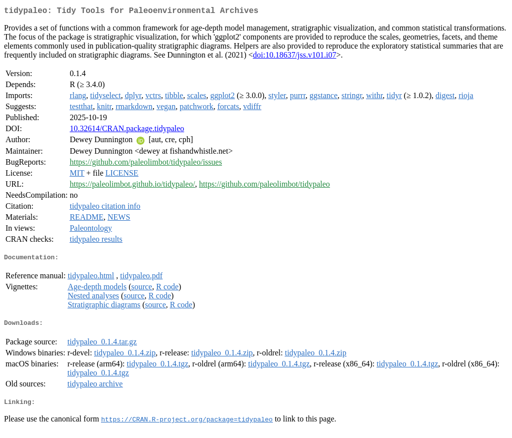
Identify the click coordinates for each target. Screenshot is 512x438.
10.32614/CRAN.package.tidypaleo (127, 130)
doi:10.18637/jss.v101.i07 (294, 57)
